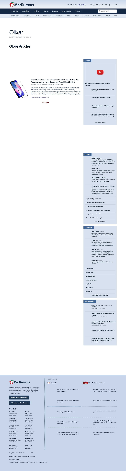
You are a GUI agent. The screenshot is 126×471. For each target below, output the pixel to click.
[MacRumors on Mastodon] (103, 5)
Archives (45, 102)
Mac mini (94, 260)
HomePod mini (90, 276)
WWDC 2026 (95, 231)
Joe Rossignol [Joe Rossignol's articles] (29, 418)
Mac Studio (89, 287)
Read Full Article (35, 97)
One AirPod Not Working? (94, 218)
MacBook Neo (47, 15)
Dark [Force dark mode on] (46, 462)
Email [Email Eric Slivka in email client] (26, 415)
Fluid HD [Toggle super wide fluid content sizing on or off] (35, 462)
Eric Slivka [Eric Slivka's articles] (28, 411)
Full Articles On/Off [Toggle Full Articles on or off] (23, 462)
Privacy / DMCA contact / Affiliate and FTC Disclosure (22, 456)
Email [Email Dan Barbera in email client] (10, 441)
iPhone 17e (59, 15)
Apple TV (88, 284)
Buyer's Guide (66, 11)
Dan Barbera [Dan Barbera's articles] (12, 438)
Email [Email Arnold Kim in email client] (10, 415)
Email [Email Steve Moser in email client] (10, 448)
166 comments (45, 97)
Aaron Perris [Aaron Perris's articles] (28, 445)
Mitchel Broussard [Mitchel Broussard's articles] (14, 425)
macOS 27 (95, 249)
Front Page (14, 11)
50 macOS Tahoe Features (100, 178)
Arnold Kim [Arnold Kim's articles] (12, 411)
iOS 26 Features (96, 158)
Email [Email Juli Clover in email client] (10, 421)
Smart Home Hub (91, 280)
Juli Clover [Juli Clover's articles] (12, 418)
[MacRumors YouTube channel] (106, 5)
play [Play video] (100, 72)
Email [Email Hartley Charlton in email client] (10, 434)
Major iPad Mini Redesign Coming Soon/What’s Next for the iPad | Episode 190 (104, 422)
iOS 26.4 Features (97, 169)
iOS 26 (87, 15)
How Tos (45, 11)
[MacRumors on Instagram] (94, 5)
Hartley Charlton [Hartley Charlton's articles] (13, 431)
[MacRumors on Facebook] (97, 5)
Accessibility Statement (14, 459)
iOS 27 (37, 15)
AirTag (68, 15)
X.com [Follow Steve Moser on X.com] (14, 448)
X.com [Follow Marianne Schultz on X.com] (30, 434)
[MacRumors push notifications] (109, 5)
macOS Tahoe (97, 15)
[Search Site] (107, 11)
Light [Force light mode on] (43, 462)
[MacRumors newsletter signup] (116, 5)
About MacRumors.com (19, 397)
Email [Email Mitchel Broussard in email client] (10, 428)
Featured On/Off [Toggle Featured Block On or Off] (14, 462)
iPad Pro (107, 15)
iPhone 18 (77, 15)
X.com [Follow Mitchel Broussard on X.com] (14, 428)
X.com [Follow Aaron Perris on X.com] (30, 448)
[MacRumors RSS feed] (113, 5)
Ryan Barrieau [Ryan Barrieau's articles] (29, 438)
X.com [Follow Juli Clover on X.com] (14, 421)
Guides (36, 11)
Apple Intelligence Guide (93, 198)
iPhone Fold (27, 15)
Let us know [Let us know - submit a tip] (81, 4)
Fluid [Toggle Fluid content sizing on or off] (31, 462)
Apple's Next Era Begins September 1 (103, 330)
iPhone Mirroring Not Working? (95, 202)
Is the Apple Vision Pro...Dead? (101, 97)
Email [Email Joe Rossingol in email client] (26, 421)
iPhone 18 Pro (15, 15)
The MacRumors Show (96, 383)
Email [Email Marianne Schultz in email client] (26, 434)
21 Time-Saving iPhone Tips (94, 206)
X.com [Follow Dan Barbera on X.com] (14, 441)
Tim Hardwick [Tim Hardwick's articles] (28, 425)
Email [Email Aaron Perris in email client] (26, 448)
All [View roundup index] (115, 15)
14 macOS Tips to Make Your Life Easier (98, 210)
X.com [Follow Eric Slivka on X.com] (30, 415)
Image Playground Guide (93, 214)
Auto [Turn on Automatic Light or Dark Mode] (40, 462)
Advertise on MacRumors (20, 403)
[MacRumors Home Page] (21, 5)
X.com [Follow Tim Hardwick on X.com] (30, 428)
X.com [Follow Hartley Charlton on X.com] (14, 434)
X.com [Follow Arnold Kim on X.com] (14, 415)
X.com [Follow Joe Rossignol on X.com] (30, 421)
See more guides (100, 221)
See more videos (100, 122)
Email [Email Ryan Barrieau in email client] (26, 441)
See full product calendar (100, 295)
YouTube (54, 383)
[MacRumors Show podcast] (91, 5)
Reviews (55, 11)
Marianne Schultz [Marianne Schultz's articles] (29, 431)
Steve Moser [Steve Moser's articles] (12, 445)
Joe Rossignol (59, 84)
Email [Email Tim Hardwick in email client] (26, 428)
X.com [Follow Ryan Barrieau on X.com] (30, 441)
